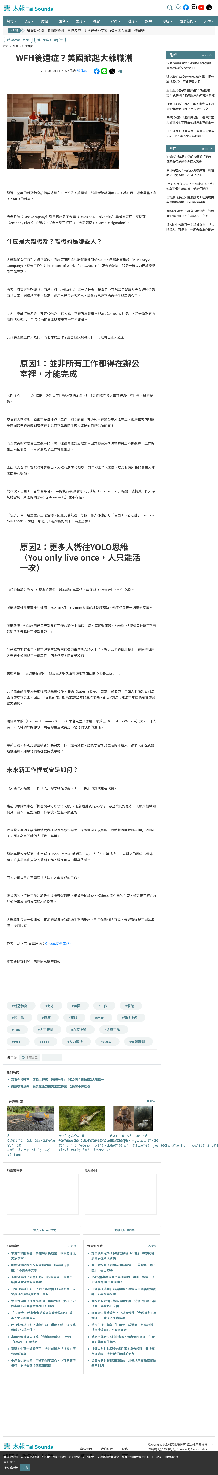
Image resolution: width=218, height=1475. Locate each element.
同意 (25, 1468)
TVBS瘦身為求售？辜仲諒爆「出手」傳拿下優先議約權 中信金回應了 (190, 186)
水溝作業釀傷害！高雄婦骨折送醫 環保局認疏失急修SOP (190, 65)
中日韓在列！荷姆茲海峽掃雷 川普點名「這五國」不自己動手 (190, 172)
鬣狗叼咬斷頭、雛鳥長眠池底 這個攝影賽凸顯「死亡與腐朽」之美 (190, 213)
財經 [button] (44, 20)
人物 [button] (207, 20)
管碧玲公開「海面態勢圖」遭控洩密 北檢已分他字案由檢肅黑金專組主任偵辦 (86, 30)
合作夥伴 (107, 1448)
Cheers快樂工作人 (59, 943)
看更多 (151, 1101)
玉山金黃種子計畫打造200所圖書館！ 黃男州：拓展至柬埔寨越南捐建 (190, 92)
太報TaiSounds (29, 8)
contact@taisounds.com (195, 1449)
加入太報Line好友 (44, 1230)
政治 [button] (27, 20)
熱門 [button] (10, 20)
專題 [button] (166, 20)
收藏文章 (30, 1057)
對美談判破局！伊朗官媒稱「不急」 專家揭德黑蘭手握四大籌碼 (190, 159)
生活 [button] (79, 20)
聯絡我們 (86, 1448)
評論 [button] (114, 20)
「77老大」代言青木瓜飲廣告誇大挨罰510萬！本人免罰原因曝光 (190, 133)
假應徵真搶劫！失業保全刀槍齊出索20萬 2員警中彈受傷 (50, 1086)
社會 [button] (96, 20)
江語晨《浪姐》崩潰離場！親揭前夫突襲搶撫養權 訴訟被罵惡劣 (190, 199)
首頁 (6, 46)
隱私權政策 (11, 1468)
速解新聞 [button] (186, 20)
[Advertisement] (37, 1406)
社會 (15, 46)
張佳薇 (82, 70)
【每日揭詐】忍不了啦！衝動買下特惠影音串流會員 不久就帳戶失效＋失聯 (190, 106)
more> (207, 54)
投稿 (125, 1448)
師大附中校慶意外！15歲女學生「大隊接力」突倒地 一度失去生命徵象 (190, 226)
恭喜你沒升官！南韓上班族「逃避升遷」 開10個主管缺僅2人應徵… (57, 1079)
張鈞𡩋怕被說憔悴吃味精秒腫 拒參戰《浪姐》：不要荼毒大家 (190, 79)
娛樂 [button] (148, 20)
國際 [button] (62, 20)
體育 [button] (131, 20)
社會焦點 (28, 46)
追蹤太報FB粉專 (124, 1230)
